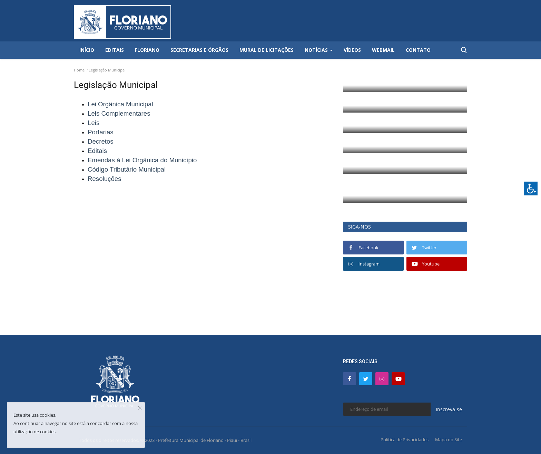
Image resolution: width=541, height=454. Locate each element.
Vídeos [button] (352, 50)
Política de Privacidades (405, 439)
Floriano (147, 50)
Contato (418, 50)
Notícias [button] (319, 50)
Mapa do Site (448, 439)
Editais (114, 50)
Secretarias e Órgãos (199, 50)
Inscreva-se (449, 409)
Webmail (383, 50)
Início (86, 50)
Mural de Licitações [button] (266, 50)
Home (79, 70)
